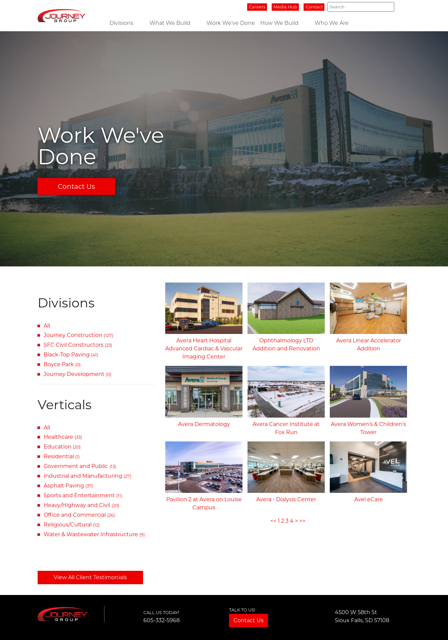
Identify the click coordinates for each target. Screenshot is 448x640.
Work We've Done (231, 23)
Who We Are (332, 23)
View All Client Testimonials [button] (90, 577)
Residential (62, 456)
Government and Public (80, 466)
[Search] (360, 6)
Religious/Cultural (72, 524)
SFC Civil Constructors (78, 345)
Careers (257, 6)
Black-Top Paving (71, 354)
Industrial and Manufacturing (87, 476)
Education (62, 446)
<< (273, 521)
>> (302, 521)
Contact (314, 6)
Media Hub (285, 6)
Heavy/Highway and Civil (81, 505)
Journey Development (77, 374)
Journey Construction (78, 335)
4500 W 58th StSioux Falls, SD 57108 (362, 616)
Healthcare (63, 437)
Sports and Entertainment (83, 495)
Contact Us (76, 186)
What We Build (169, 23)
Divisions (121, 23)
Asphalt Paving (68, 485)
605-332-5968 (161, 620)
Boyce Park (62, 364)
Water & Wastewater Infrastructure (94, 534)
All (47, 326)
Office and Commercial (79, 515)
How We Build (279, 23)
